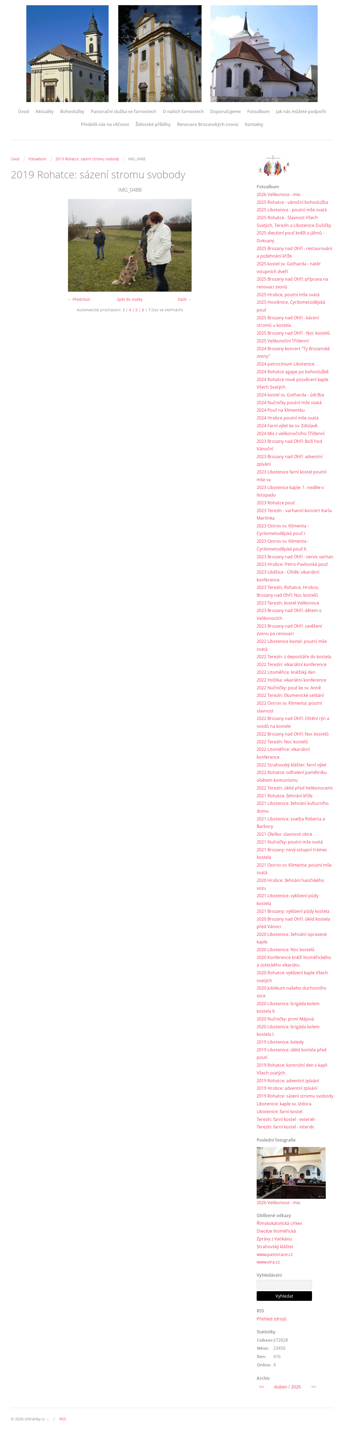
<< (261, 1390)
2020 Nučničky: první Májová (285, 1022)
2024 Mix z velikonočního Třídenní (291, 434)
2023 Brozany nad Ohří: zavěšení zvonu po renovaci (289, 631)
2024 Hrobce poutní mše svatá (287, 419)
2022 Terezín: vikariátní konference (292, 666)
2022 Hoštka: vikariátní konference (291, 682)
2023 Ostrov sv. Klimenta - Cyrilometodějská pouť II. (283, 546)
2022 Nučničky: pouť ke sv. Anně (289, 689)
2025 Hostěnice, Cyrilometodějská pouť (291, 306)
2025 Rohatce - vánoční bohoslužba (292, 202)
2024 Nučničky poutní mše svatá (289, 403)
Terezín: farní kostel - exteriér (286, 1122)
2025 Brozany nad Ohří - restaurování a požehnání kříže (294, 252)
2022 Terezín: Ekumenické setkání (290, 697)
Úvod (23, 111)
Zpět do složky (129, 299)
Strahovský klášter (275, 1250)
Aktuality (44, 111)
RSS (62, 1422)
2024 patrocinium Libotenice (285, 364)
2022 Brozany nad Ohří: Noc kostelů (293, 736)
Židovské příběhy (153, 124)
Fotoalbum (258, 111)
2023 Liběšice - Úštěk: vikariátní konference (288, 577)
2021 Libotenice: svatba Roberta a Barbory (291, 824)
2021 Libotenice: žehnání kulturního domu (293, 809)
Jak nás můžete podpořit (301, 111)
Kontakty (254, 124)
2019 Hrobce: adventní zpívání (287, 1091)
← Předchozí (79, 299)
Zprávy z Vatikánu (274, 1242)
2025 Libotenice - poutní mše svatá (292, 210)
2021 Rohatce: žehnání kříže (285, 798)
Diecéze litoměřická (276, 1234)
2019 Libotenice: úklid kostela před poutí (292, 1056)
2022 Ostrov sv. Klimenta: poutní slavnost (289, 708)
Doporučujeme (225, 111)
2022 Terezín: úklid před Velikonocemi (295, 790)
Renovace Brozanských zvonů (207, 124)
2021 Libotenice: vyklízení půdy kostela (287, 902)
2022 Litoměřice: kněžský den (286, 674)
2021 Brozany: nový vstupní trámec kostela (292, 856)
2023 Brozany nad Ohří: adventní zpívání (289, 461)
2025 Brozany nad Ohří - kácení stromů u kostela (288, 322)
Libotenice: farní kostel (279, 1115)
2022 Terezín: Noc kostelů (282, 743)
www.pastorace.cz (275, 1258)
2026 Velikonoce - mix (278, 194)
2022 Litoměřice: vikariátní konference (283, 755)
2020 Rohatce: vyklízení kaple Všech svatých (292, 979)
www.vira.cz (268, 1265)
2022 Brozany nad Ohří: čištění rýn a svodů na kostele (293, 724)
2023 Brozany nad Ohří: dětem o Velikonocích (289, 616)
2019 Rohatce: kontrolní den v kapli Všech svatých (292, 1072)
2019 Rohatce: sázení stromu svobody (87, 158)
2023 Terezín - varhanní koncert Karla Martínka (294, 515)
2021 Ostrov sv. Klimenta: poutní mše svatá (294, 871)
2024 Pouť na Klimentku (281, 411)
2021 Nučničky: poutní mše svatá (290, 844)
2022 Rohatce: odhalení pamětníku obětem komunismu (292, 778)
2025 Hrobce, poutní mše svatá (288, 295)
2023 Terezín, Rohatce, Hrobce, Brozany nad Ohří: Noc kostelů (288, 592)
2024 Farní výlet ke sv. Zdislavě (287, 426)
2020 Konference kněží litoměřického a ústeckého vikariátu (294, 964)
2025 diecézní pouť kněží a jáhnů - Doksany (290, 237)
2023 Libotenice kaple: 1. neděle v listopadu (290, 492)
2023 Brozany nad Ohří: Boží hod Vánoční (289, 446)
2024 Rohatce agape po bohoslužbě (293, 372)
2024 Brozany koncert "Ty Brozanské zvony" (293, 353)
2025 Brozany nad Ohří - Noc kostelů (293, 333)
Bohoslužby (72, 111)
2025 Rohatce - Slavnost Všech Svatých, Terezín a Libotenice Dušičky (294, 221)
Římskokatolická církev (279, 1227)
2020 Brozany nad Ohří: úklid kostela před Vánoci (293, 925)
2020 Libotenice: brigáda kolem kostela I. (288, 1033)
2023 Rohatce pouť (276, 504)
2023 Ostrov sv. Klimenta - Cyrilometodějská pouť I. (283, 531)
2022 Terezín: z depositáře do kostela (294, 658)
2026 (296, 1390)
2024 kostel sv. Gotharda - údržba (290, 396)
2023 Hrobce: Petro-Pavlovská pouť (292, 566)
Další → (185, 299)
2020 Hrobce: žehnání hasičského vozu (290, 886)
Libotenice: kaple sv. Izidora (284, 1107)
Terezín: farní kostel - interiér (285, 1130)
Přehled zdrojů (271, 1322)
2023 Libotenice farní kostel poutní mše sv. (292, 476)
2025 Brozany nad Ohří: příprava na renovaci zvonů (292, 283)
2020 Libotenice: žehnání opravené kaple (292, 940)
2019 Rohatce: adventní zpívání (288, 1084)
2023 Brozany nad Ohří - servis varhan (295, 558)
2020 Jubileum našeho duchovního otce (292, 995)
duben (280, 1390)
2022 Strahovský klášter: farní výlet (292, 767)
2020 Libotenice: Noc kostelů (285, 952)
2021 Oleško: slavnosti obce (284, 836)
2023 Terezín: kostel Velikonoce (288, 604)
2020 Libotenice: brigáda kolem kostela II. (288, 1010)
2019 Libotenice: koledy (280, 1045)
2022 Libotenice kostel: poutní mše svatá (292, 647)
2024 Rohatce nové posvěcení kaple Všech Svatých (292, 384)
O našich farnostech (183, 111)
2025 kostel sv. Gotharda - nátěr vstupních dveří (289, 268)
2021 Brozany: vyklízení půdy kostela (293, 914)
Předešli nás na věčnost (105, 124)
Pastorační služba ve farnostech (123, 111)
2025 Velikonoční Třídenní (283, 341)
